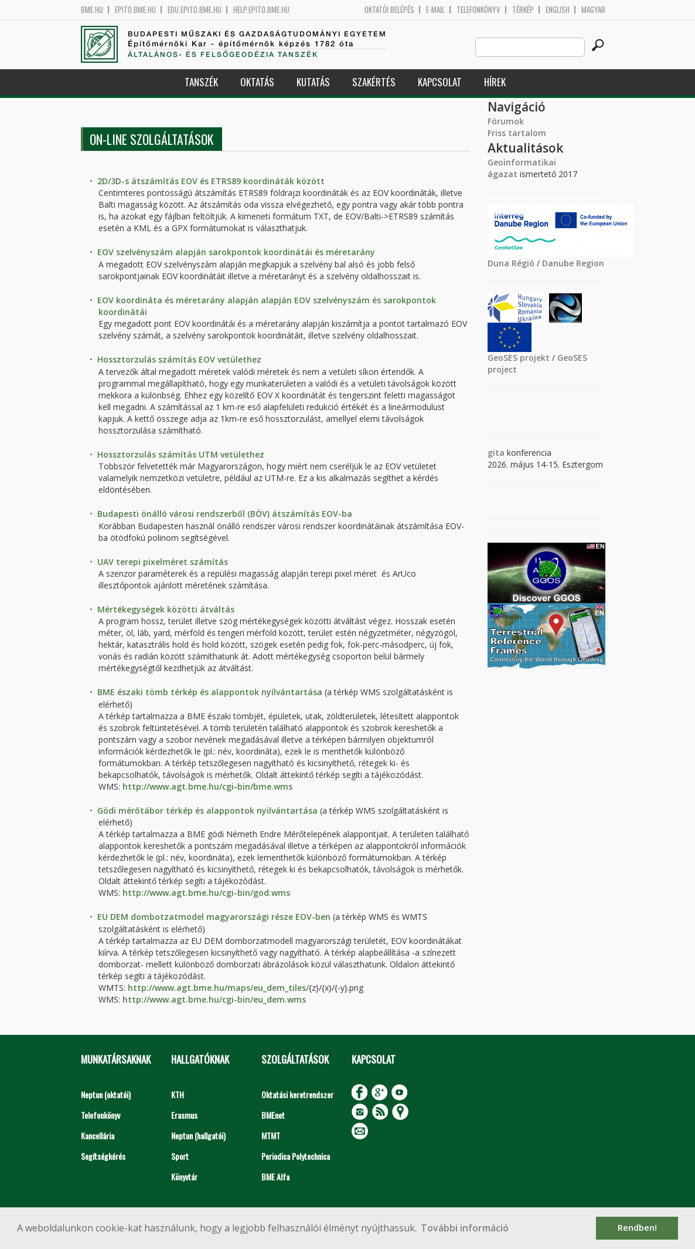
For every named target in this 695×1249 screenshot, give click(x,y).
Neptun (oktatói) (106, 1094)
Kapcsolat (440, 82)
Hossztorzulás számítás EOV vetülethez (179, 359)
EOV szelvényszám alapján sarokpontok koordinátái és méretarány (236, 252)
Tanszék (201, 82)
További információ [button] (465, 1227)
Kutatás (313, 82)
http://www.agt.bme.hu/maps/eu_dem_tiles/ (218, 987)
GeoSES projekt (519, 357)
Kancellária (97, 1135)
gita (496, 452)
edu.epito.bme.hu (195, 9)
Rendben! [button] (637, 1227)
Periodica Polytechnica (295, 1156)
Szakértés (374, 82)
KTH (177, 1094)
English (558, 9)
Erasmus (184, 1115)
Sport (180, 1156)
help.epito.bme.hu (261, 9)
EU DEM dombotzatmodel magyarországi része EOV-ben (214, 916)
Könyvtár (184, 1176)
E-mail (435, 9)
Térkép (523, 9)
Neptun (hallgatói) (198, 1135)
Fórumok (506, 121)
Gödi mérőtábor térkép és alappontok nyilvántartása (207, 810)
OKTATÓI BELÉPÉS (389, 9)
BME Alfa (275, 1176)
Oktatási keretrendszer (297, 1094)
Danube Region (573, 263)
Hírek (495, 82)
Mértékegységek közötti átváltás (165, 609)
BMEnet (273, 1115)
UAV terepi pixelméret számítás (162, 561)
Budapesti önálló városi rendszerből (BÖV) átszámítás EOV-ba (224, 513)
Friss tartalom (517, 132)
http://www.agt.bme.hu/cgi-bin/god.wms (206, 892)
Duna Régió (511, 263)
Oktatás (257, 82)
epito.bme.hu (135, 9)
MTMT (270, 1135)
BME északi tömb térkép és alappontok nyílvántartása (209, 692)
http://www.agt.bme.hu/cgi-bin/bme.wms (207, 786)
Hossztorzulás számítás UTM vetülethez (180, 454)
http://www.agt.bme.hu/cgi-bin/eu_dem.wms (214, 999)
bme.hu (92, 9)
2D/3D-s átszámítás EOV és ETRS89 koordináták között (211, 181)
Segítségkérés (103, 1156)
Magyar (593, 9)
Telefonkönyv (478, 9)
